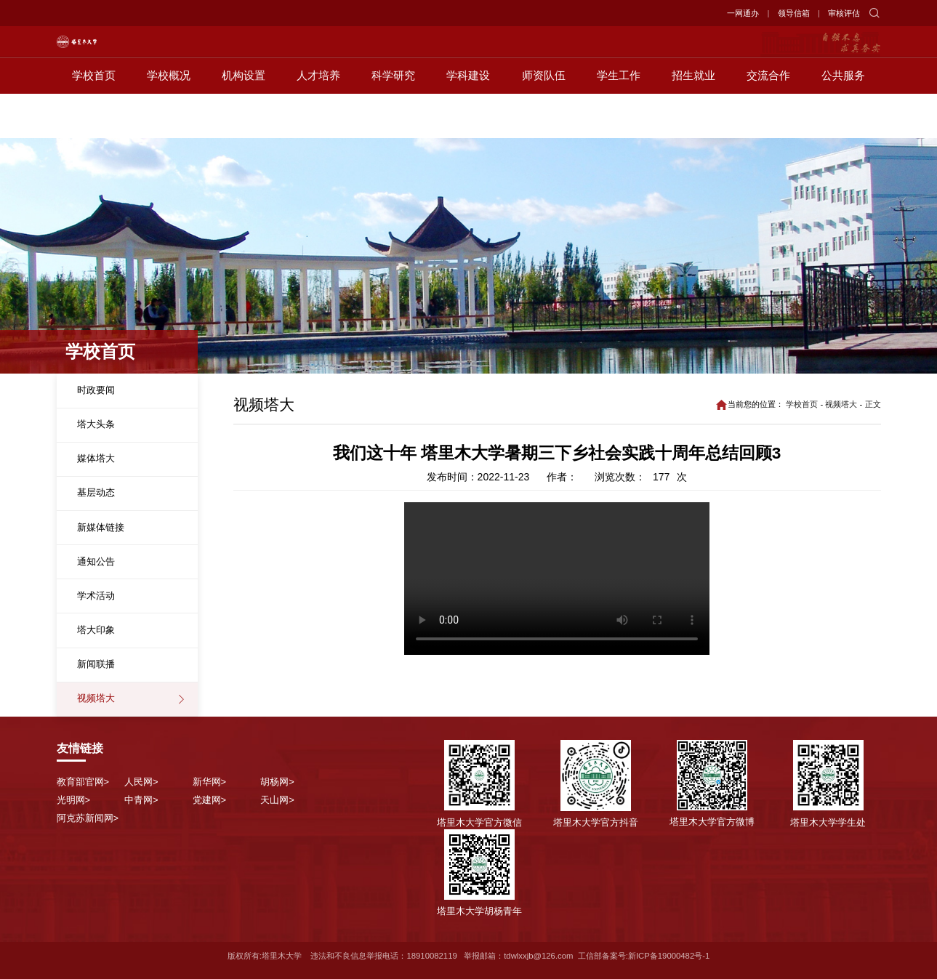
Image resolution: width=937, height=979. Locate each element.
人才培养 (318, 120)
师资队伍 (544, 120)
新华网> (210, 781)
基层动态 (96, 492)
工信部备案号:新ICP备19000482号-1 (644, 955)
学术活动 (96, 595)
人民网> (141, 781)
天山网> (277, 799)
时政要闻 (96, 389)
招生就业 (693, 120)
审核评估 (844, 13)
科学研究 (393, 120)
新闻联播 (96, 663)
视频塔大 (96, 698)
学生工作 (618, 120)
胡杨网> (277, 781)
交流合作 (768, 120)
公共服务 (843, 120)
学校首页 (94, 120)
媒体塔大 (96, 458)
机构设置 (243, 120)
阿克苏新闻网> (88, 818)
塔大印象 (96, 629)
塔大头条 (96, 424)
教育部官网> (83, 781)
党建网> (210, 799)
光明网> (74, 799)
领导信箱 (794, 13)
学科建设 (468, 120)
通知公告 (96, 561)
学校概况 (168, 120)
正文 (873, 404)
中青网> (141, 799)
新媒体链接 (100, 527)
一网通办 (743, 13)
